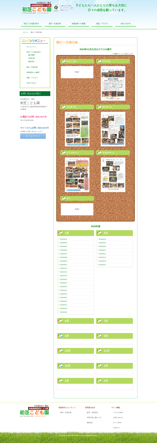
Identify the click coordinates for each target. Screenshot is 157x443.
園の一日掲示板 (55, 23)
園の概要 (31, 55)
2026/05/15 (102, 264)
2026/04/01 (63, 239)
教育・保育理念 (92, 412)
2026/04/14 (63, 272)
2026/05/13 (102, 257)
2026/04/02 (63, 242)
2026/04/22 (63, 294)
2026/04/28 (63, 308)
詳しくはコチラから (33, 136)
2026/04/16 (63, 279)
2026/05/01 (102, 239)
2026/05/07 (102, 242)
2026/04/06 (63, 250)
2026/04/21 (63, 290)
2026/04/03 (63, 246)
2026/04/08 (63, 257)
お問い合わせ (125, 23)
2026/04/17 (63, 283)
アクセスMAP (118, 412)
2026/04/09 (63, 261)
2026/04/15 (63, 275)
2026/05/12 (102, 254)
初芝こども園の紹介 (31, 23)
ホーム (25, 32)
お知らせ (116, 428)
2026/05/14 (102, 261)
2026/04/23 (63, 297)
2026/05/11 (102, 250)
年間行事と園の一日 (94, 417)
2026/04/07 (63, 254)
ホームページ (31, 47)
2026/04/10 (63, 264)
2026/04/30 (63, 312)
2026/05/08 (102, 246)
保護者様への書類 (78, 23)
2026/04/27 (63, 305)
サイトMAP (117, 422)
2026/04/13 (63, 268)
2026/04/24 (63, 301)
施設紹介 (31, 61)
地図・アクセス (102, 23)
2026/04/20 (63, 286)
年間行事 (31, 58)
